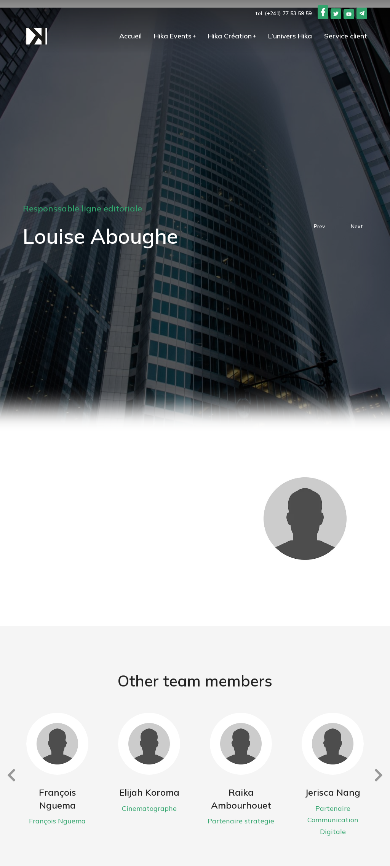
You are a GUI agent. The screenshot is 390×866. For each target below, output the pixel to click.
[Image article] (57, 744)
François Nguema (57, 799)
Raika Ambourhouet (241, 799)
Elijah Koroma (149, 792)
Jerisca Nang (332, 792)
